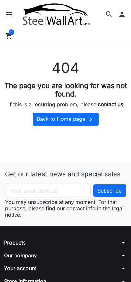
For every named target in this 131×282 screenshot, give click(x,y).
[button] (109, 14)
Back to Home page (66, 119)
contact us (110, 104)
